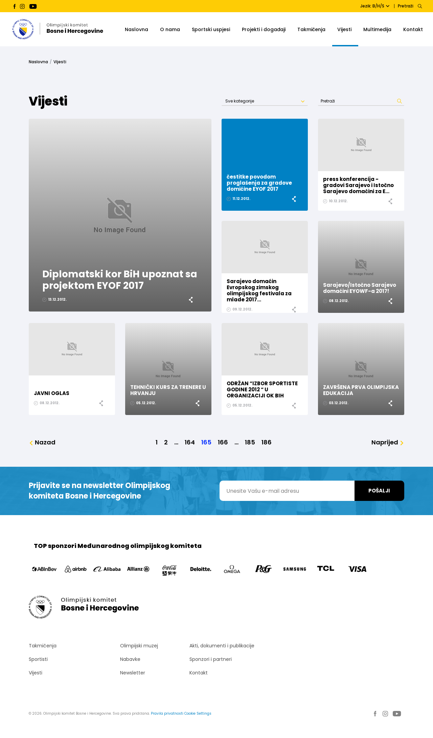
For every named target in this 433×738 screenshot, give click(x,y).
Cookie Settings (197, 713)
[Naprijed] (387, 442)
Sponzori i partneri (210, 659)
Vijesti (344, 29)
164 (190, 442)
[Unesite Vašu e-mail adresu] (287, 491)
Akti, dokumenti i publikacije (221, 645)
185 (250, 442)
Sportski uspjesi (211, 29)
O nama (170, 29)
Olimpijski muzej (139, 645)
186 (266, 442)
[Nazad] (42, 442)
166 (223, 442)
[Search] (420, 6)
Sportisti (38, 659)
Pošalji (379, 490)
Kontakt (413, 29)
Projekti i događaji (264, 29)
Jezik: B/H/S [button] (374, 6)
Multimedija (377, 29)
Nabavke (130, 659)
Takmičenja (311, 29)
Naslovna (136, 29)
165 (206, 442)
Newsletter (132, 672)
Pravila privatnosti (167, 713)
